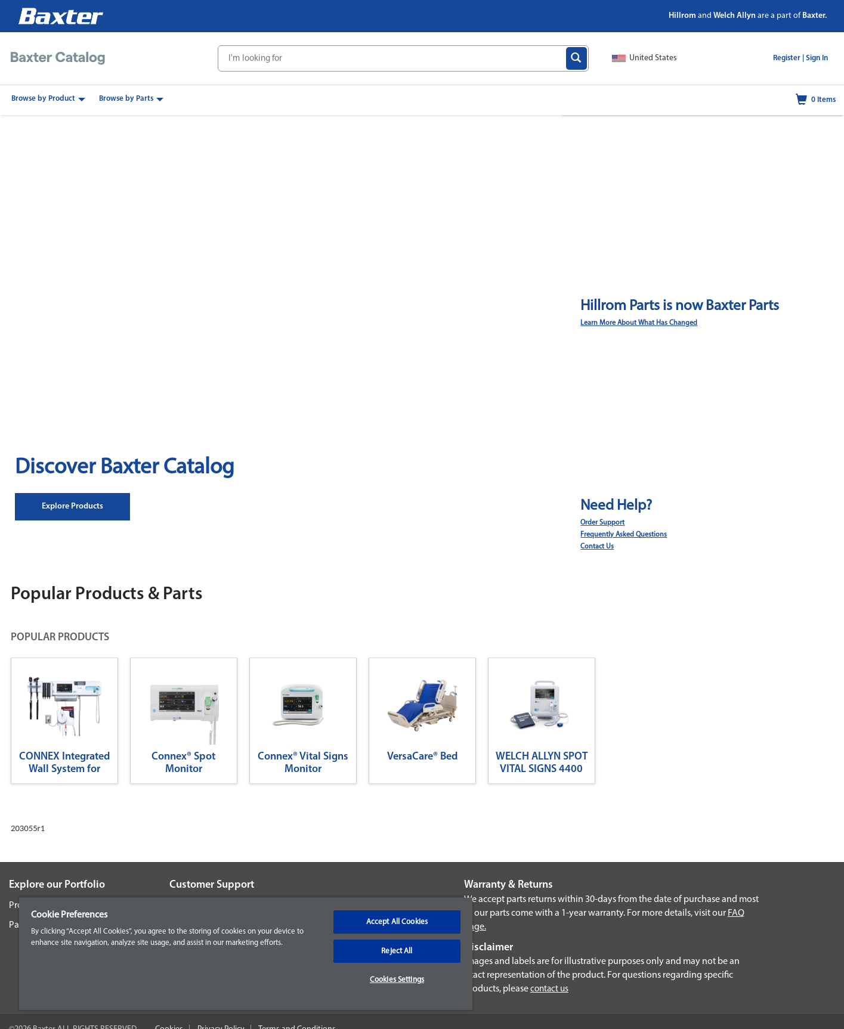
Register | (788, 58)
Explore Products (72, 506)
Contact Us (597, 546)
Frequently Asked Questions (623, 534)
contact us (549, 989)
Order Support (602, 522)
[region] (245, 953)
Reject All (396, 951)
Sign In (817, 58)
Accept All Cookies (397, 922)
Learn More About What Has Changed (638, 323)
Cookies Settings (397, 980)
